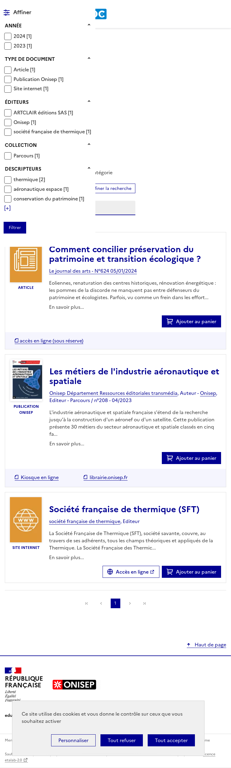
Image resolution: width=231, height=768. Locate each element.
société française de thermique (50, 131)
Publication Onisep (36, 79)
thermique (26, 179)
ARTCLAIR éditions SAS (41, 112)
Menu (223, 7)
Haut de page (209, 644)
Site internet (28, 88)
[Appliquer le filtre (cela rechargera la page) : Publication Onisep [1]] (38, 79)
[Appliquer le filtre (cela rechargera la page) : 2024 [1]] (23, 36)
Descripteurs (23, 168)
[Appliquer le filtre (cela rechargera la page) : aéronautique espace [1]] (41, 189)
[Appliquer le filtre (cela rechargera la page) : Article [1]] (24, 69)
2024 (20, 36)
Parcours (24, 155)
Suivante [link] (130, 603)
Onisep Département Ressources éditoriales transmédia (113, 393)
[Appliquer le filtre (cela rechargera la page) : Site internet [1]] (31, 88)
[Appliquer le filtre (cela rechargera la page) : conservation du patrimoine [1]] (49, 198)
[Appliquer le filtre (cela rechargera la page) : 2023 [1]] (23, 46)
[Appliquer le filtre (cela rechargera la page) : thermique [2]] (29, 179)
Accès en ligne (132, 571)
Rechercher (211, 7)
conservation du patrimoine (46, 198)
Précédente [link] (101, 603)
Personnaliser (73, 740)
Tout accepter (171, 740)
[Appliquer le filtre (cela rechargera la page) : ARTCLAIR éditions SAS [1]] (43, 112)
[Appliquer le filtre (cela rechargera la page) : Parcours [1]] (27, 155)
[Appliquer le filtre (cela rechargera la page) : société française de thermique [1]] (52, 131)
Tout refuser (122, 740)
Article (22, 69)
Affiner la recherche (110, 188)
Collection (21, 145)
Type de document (30, 59)
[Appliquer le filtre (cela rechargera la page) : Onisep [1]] (25, 122)
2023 (20, 45)
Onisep (22, 122)
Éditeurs (17, 102)
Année (13, 25)
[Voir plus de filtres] (7, 208)
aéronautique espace (38, 189)
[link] (144, 603)
